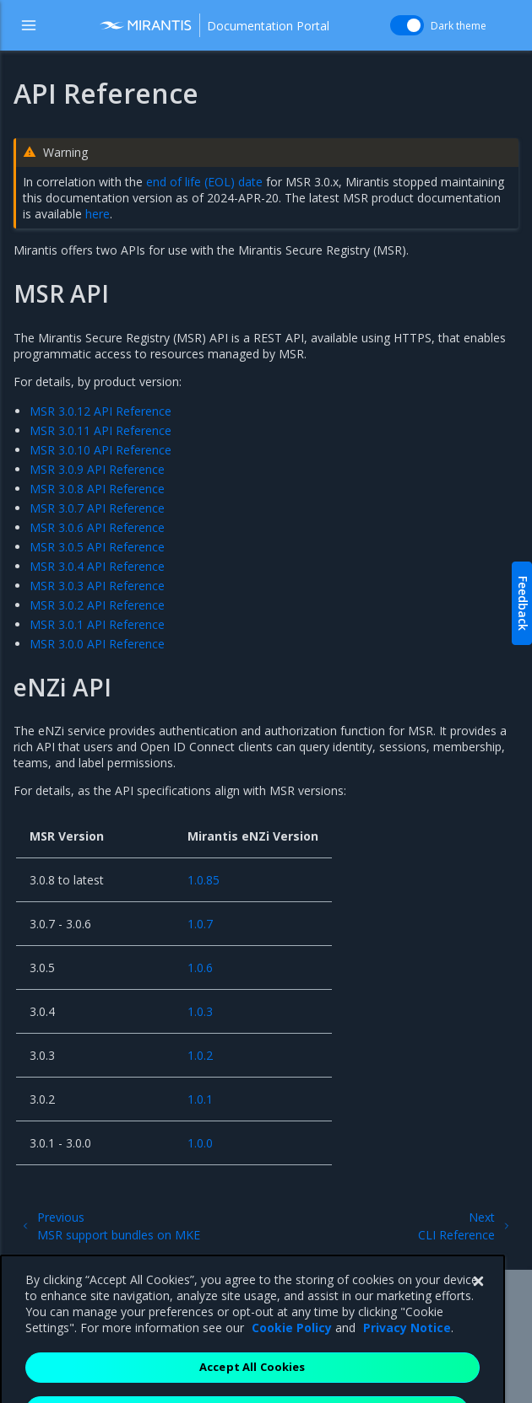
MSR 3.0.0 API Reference (97, 644)
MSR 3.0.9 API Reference (97, 469)
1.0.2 (200, 1055)
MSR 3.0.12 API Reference (100, 411)
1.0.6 (200, 968)
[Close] (478, 1311)
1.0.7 (200, 924)
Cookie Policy (292, 1357)
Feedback (523, 603)
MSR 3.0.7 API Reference (97, 508)
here (97, 214)
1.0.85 (203, 880)
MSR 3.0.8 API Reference (97, 489)
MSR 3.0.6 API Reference (97, 527)
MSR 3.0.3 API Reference (97, 586)
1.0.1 (200, 1099)
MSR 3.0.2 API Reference (97, 605)
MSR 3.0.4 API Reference (97, 566)
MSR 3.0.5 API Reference (97, 547)
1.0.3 (200, 1011)
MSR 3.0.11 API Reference (100, 430)
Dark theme (458, 26)
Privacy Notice (407, 1357)
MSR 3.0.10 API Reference (100, 450)
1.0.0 (200, 1143)
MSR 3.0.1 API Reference (97, 624)
